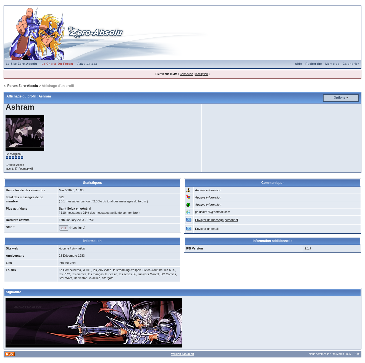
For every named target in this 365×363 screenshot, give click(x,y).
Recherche (313, 63)
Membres (332, 63)
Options (339, 97)
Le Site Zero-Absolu (21, 63)
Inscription (201, 74)
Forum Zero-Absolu (22, 86)
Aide (298, 63)
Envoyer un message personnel (216, 220)
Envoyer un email (207, 228)
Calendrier (351, 63)
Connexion (186, 74)
